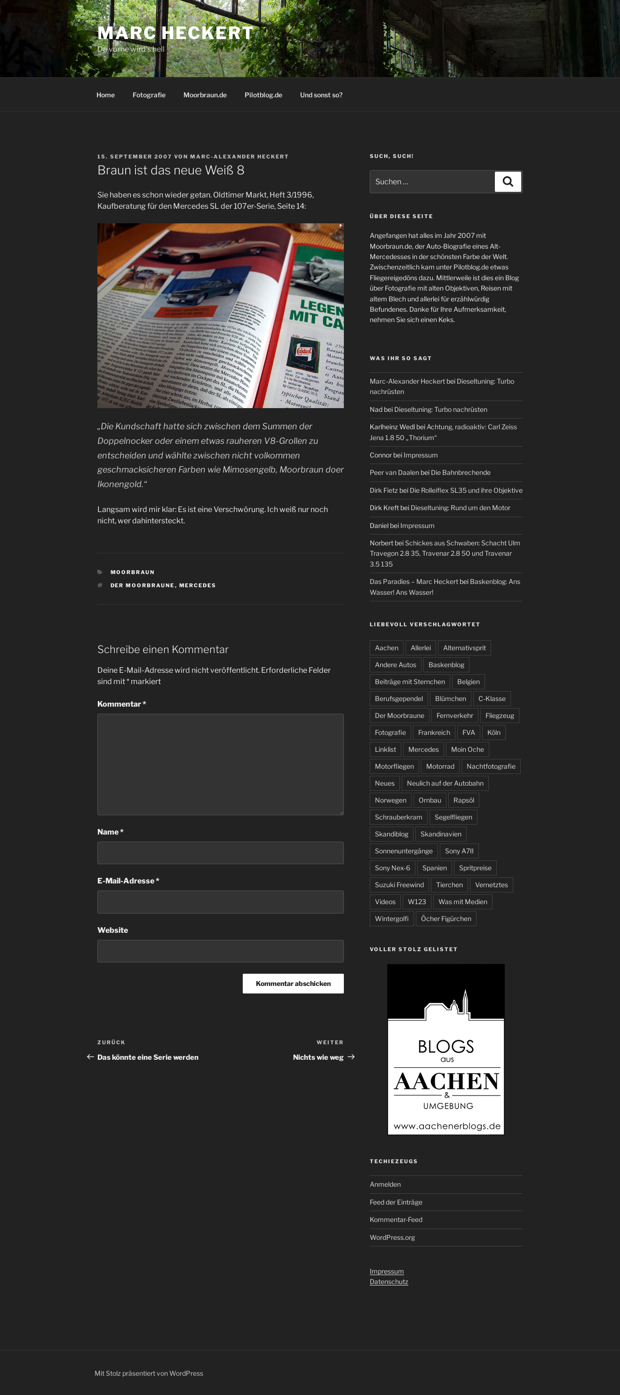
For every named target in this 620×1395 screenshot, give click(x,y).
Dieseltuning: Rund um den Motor (460, 508)
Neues (385, 783)
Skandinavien (441, 834)
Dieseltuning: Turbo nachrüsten (440, 409)
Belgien (468, 682)
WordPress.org (392, 1237)
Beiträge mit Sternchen (410, 682)
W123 (417, 902)
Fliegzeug (499, 715)
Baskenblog (446, 665)
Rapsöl (463, 800)
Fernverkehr (455, 715)
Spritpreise (475, 868)
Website (112, 930)
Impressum (421, 455)
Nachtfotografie (491, 766)
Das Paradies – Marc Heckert (414, 581)
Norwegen (390, 800)
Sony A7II (459, 851)
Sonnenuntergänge (404, 851)
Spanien (434, 868)
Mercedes (198, 585)
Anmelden (385, 1184)
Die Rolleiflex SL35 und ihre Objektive (466, 490)
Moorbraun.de (205, 95)
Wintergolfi (392, 918)
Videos (385, 902)
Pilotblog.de (263, 95)
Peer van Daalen (394, 472)
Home (105, 95)
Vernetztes (491, 885)
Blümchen (450, 698)
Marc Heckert (176, 33)
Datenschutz (389, 1281)
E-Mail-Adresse (128, 880)
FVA (468, 732)
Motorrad (440, 766)
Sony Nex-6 (392, 868)
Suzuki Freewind (399, 885)
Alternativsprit (464, 648)
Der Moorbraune (143, 585)
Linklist (385, 749)
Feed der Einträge (396, 1202)
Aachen (386, 648)
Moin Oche (467, 749)
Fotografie (149, 95)
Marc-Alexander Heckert (239, 156)
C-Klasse (492, 698)
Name (110, 832)
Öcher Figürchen (446, 918)
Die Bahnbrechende (461, 472)
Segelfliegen (453, 817)
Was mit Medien (462, 902)
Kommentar (121, 704)
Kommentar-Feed (396, 1219)
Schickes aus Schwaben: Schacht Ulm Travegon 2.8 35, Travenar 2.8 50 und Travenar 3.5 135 (445, 553)
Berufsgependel (399, 698)
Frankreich (434, 732)
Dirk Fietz (384, 490)
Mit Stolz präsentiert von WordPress (149, 1373)
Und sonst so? (321, 95)
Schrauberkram (398, 817)
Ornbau (430, 800)
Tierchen (449, 885)
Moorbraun (133, 572)
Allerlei (421, 648)
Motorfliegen (394, 766)
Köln (494, 732)
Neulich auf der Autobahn (445, 783)
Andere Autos (395, 665)
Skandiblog (391, 834)
